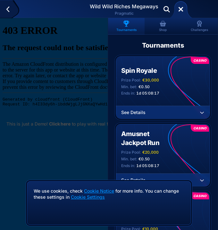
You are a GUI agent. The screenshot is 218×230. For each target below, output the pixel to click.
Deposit (201, 9)
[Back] (10, 9)
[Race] (181, 9)
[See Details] (202, 112)
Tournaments (126, 26)
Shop (163, 26)
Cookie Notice (99, 191)
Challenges (199, 26)
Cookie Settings (88, 197)
